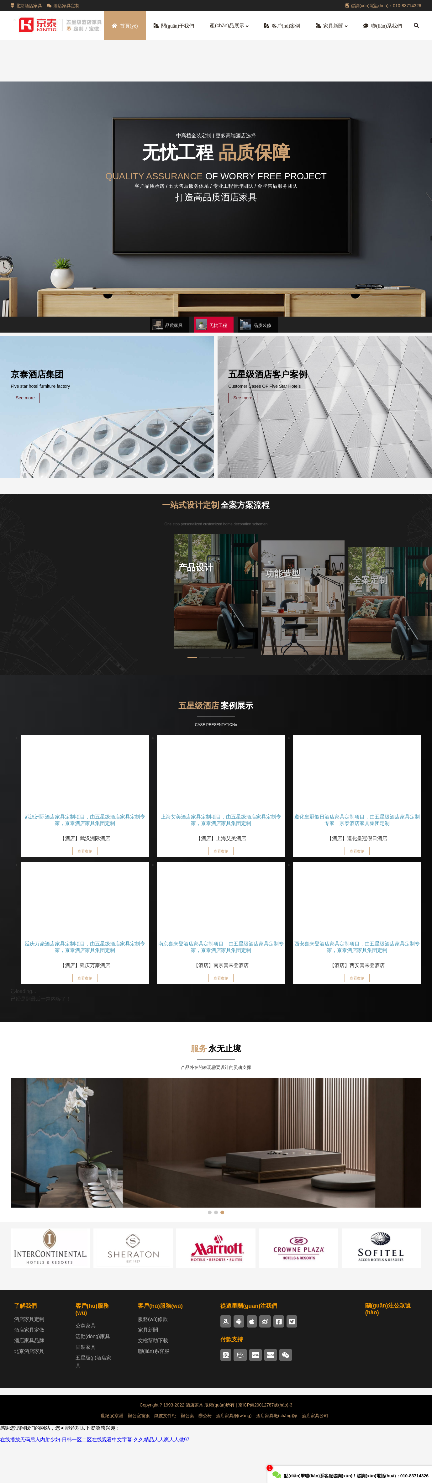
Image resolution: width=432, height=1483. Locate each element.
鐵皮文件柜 (165, 1455)
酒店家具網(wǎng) (233, 1455)
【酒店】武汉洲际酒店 (85, 838)
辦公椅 (205, 1455)
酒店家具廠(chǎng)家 (277, 1455)
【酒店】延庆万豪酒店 (85, 965)
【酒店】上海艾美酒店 (221, 838)
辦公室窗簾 (139, 1455)
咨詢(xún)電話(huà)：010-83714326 (383, 5)
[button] (169, 325)
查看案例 (84, 851)
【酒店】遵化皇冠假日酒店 (357, 838)
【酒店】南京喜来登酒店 (221, 965)
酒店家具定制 (63, 5)
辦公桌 (187, 1455)
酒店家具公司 (315, 1455)
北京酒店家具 (26, 5)
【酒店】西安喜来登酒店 (357, 965)
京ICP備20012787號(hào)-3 (264, 1444)
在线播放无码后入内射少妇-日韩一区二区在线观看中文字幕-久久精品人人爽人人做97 (94, 1479)
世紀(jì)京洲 (112, 1455)
